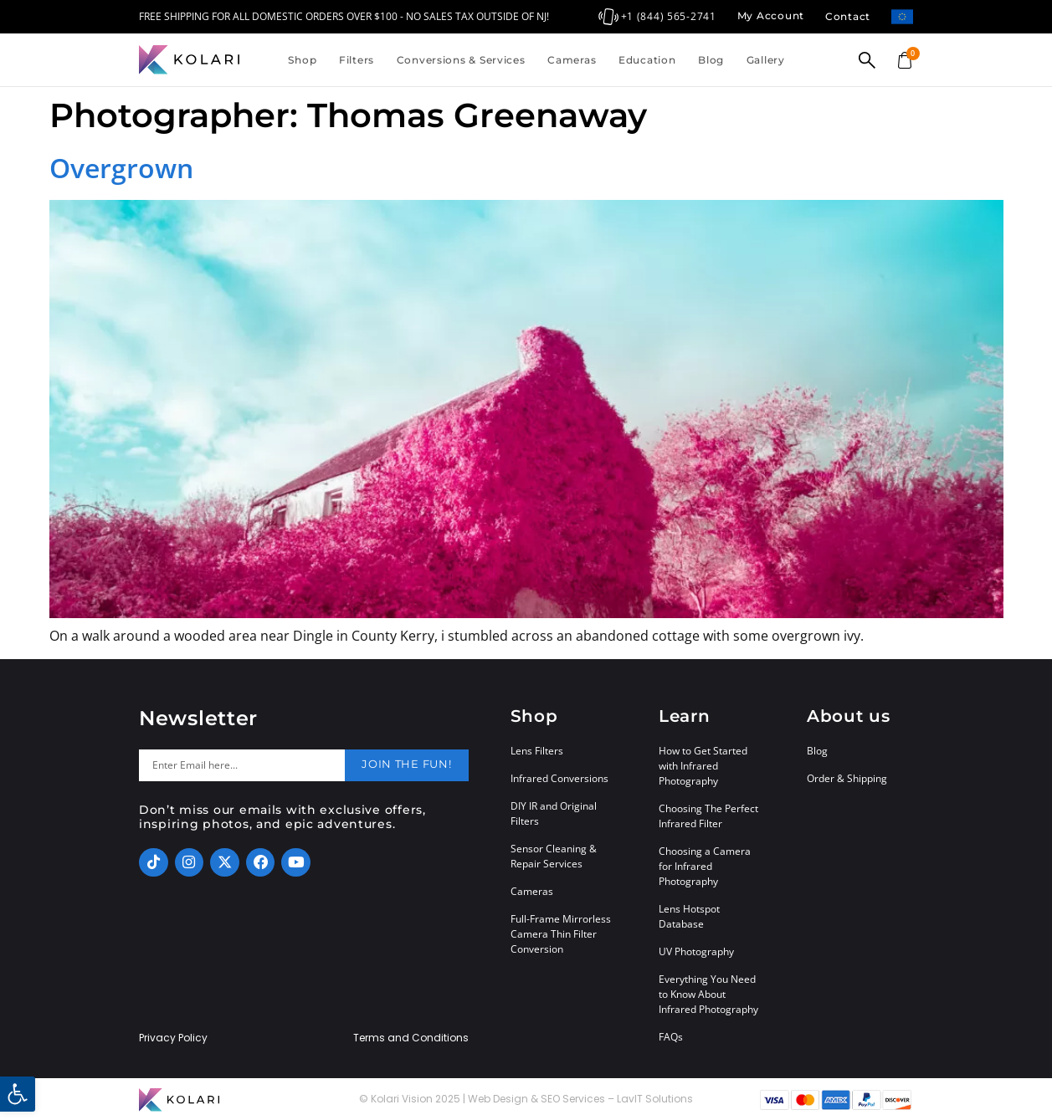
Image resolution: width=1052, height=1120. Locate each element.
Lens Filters (537, 751)
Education (646, 60)
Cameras (571, 60)
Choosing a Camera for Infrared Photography (705, 866)
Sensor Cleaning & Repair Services (554, 856)
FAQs (671, 1037)
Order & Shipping (847, 778)
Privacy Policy (173, 1038)
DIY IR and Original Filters (554, 813)
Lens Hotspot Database (689, 916)
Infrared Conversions (559, 778)
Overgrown (121, 168)
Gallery (766, 60)
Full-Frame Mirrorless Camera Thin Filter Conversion (561, 934)
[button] (17, 1094)
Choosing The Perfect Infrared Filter (708, 816)
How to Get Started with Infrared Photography (703, 766)
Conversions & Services (461, 60)
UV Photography (696, 951)
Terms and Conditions (411, 1038)
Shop (302, 60)
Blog (711, 60)
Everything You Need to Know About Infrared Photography (708, 994)
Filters (356, 60)
